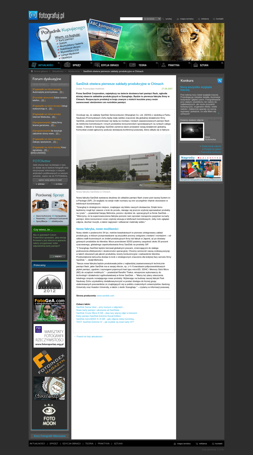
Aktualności (57, 71)
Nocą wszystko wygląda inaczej (196, 88)
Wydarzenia (74, 71)
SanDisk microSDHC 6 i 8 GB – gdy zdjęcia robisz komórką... (105, 319)
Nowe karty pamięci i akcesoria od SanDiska (97, 310)
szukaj (168, 19)
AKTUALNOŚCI (37, 443)
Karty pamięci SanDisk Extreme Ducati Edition (98, 316)
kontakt (219, 19)
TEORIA (89, 443)
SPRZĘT (54, 443)
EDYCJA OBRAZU (72, 443)
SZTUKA (118, 443)
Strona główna (39, 71)
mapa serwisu (187, 19)
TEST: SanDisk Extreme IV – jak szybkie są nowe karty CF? (105, 322)
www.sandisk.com (105, 295)
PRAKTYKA (104, 443)
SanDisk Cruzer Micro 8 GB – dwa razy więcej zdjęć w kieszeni (106, 313)
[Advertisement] (200, 247)
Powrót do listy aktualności (88, 336)
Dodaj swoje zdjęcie (210, 146)
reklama (205, 19)
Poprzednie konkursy (209, 152)
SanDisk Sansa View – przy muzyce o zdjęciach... (100, 307)
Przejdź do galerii (211, 149)
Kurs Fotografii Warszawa (49, 435)
